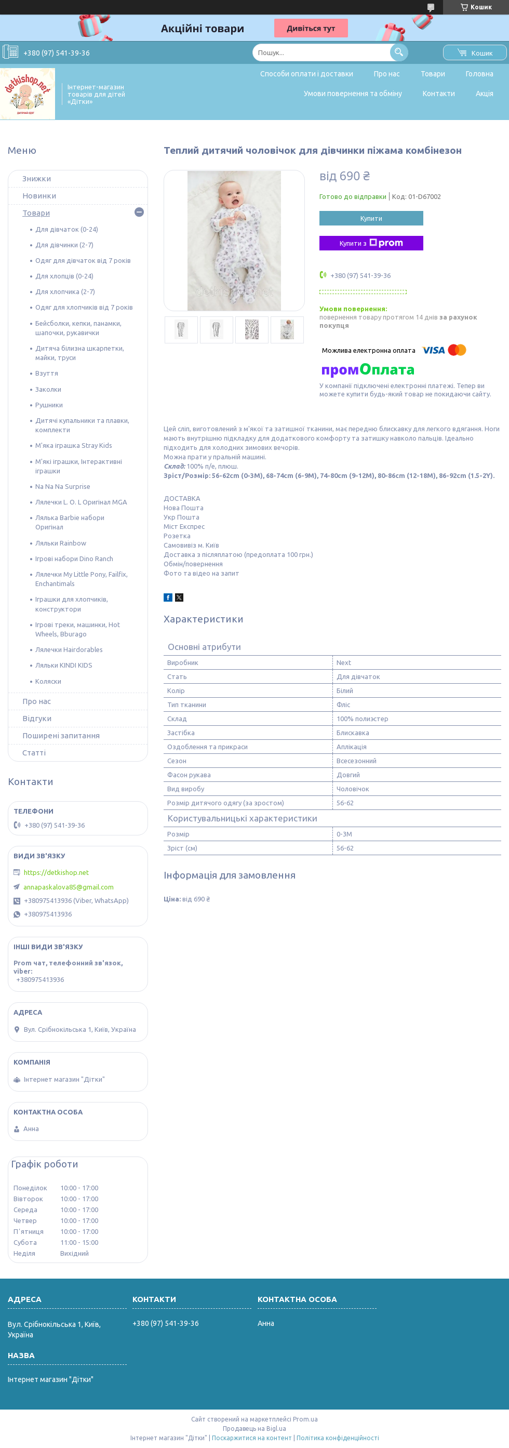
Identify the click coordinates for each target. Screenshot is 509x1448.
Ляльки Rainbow (60, 543)
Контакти (439, 93)
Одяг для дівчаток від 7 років (83, 260)
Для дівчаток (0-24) (66, 229)
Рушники (49, 404)
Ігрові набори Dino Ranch (74, 558)
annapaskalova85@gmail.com (68, 887)
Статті (34, 752)
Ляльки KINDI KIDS (63, 665)
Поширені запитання (61, 735)
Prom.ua (305, 1419)
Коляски (48, 681)
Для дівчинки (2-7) (64, 244)
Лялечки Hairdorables (69, 649)
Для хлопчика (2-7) (65, 291)
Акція (484, 93)
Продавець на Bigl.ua (254, 1428)
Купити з (371, 243)
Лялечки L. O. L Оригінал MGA (81, 502)
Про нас (387, 74)
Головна (479, 74)
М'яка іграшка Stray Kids (73, 445)
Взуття (46, 373)
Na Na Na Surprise (62, 486)
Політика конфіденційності (338, 1437)
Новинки (39, 195)
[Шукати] (399, 52)
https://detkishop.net (56, 872)
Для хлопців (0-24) (64, 276)
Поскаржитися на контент (252, 1437)
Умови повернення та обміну (353, 93)
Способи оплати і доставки (306, 74)
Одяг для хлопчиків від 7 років (84, 307)
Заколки (48, 389)
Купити (371, 218)
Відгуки (36, 718)
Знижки (36, 178)
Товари (433, 74)
